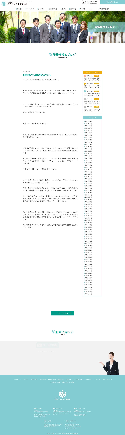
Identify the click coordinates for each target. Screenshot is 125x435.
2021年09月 (88, 248)
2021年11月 (88, 243)
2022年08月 (88, 222)
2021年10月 (88, 245)
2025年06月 (88, 144)
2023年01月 (88, 211)
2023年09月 (88, 192)
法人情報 (83, 9)
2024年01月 (88, 183)
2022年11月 (88, 215)
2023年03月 (88, 206)
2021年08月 (88, 250)
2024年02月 (88, 181)
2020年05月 (88, 284)
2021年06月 (88, 255)
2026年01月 (88, 128)
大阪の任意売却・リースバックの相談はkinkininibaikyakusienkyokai (62, 433)
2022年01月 (88, 238)
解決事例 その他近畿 (68, 382)
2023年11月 (88, 188)
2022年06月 (88, 227)
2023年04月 (88, 204)
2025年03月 (88, 151)
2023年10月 (88, 190)
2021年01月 (88, 266)
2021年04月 (88, 259)
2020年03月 (88, 289)
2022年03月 (88, 234)
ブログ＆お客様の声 (103, 9)
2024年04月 (88, 176)
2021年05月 (88, 257)
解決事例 (73, 9)
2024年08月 (88, 167)
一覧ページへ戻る (62, 313)
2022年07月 (88, 225)
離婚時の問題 (53, 9)
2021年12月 (88, 241)
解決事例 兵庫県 (55, 382)
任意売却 (19, 9)
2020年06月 (88, 282)
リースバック (30, 9)
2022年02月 (88, 236)
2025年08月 (88, 139)
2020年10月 (88, 273)
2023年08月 (88, 195)
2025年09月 (88, 137)
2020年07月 (88, 280)
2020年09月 (88, 275)
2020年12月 (88, 268)
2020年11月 (88, 271)
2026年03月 (88, 123)
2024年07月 (88, 169)
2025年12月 (88, 130)
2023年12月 (88, 186)
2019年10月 (88, 294)
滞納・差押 (34, 379)
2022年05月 (88, 229)
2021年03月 (88, 261)
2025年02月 (88, 153)
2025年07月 (88, 142)
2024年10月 (88, 162)
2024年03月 (88, 179)
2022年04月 (88, 232)
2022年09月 (88, 220)
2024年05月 (88, 174)
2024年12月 (88, 158)
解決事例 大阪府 (107, 379)
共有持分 (63, 9)
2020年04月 (88, 287)
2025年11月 (88, 133)
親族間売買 (41, 9)
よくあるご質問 (78, 379)
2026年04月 (88, 121)
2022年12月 (88, 213)
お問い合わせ (113, 2)
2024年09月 (88, 165)
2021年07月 (88, 252)
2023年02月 (88, 209)
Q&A (91, 9)
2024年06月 (88, 172)
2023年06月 (88, 199)
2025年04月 (88, 149)
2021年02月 (88, 264)
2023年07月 (88, 197)
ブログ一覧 (97, 379)
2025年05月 (88, 146)
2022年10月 (88, 218)
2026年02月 (88, 126)
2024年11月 (88, 160)
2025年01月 (88, 156)
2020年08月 (88, 278)
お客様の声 (88, 379)
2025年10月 (88, 135)
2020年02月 (88, 291)
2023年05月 (88, 202)
